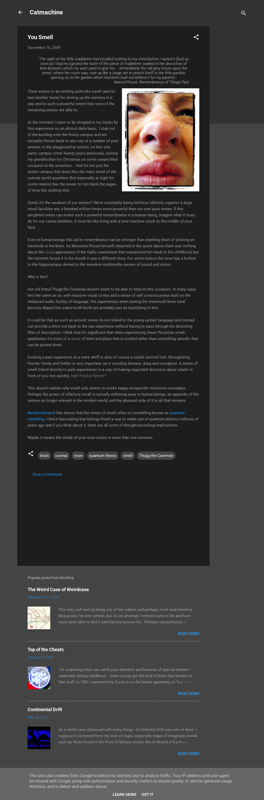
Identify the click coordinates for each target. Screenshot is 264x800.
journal (61, 455)
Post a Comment (47, 474)
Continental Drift (45, 709)
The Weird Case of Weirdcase (58, 589)
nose (78, 455)
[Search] (244, 14)
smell (128, 455)
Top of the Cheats (46, 649)
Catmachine (46, 12)
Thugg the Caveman (156, 455)
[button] (196, 38)
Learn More (124, 794)
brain (44, 455)
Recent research (41, 413)
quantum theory (102, 455)
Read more (188, 633)
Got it (147, 794)
